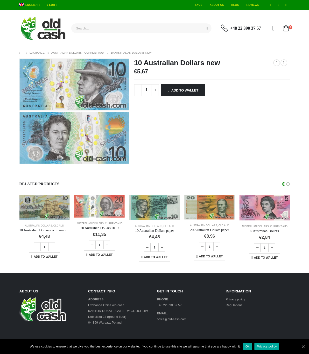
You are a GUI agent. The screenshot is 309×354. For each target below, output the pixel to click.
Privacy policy (235, 299)
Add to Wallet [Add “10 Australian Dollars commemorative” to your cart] (45, 256)
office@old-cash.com (172, 319)
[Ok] (303, 346)
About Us (217, 4)
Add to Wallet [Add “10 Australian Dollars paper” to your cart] (156, 257)
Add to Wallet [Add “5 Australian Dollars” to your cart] (266, 257)
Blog (235, 4)
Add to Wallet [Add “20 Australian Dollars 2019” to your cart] (100, 254)
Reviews (252, 4)
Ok (248, 346)
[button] (283, 184)
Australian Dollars (38, 225)
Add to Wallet (184, 90)
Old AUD (58, 225)
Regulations (234, 305)
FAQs (198, 4)
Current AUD (113, 223)
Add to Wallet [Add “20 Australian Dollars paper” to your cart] (211, 256)
